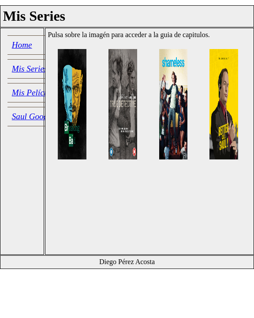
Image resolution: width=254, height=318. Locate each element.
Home (22, 44)
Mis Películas (35, 92)
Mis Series (29, 68)
